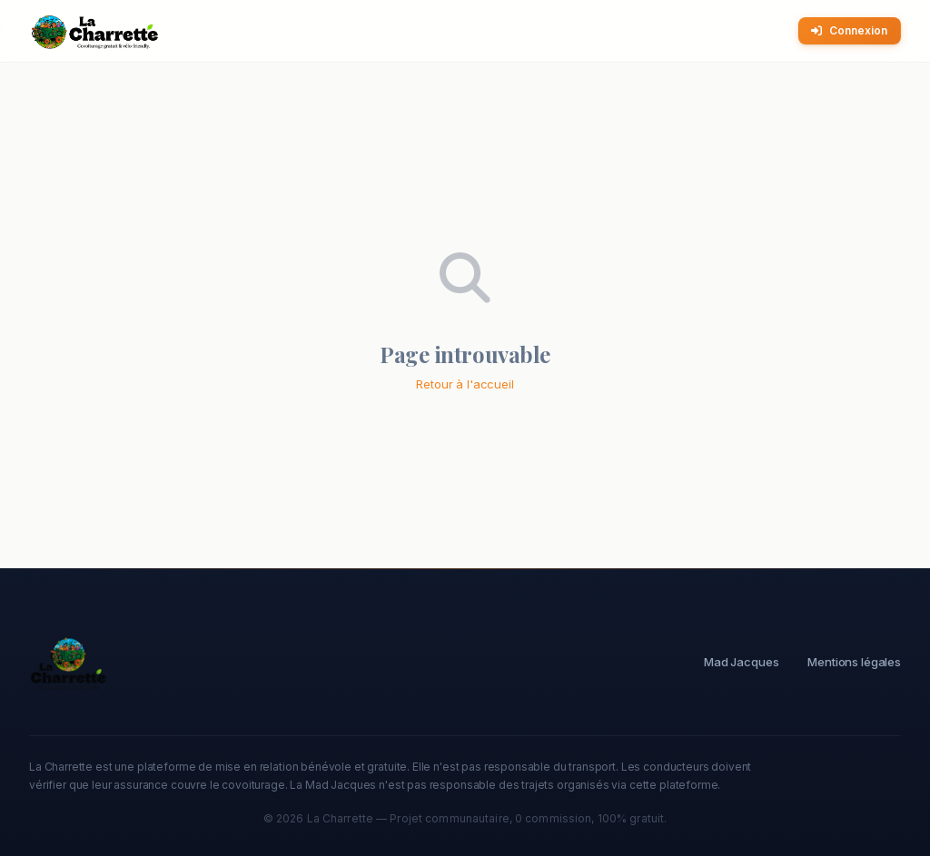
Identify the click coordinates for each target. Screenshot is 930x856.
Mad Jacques (741, 661)
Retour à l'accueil (464, 384)
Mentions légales (854, 661)
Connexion (849, 30)
